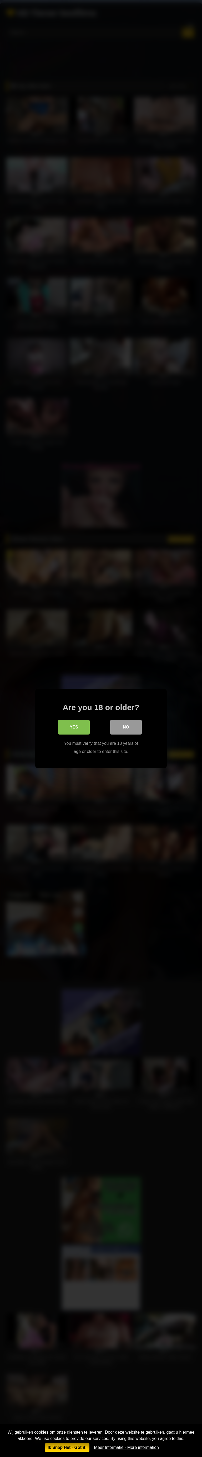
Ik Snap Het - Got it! (67, 1447)
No (126, 727)
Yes (74, 727)
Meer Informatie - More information (126, 1447)
